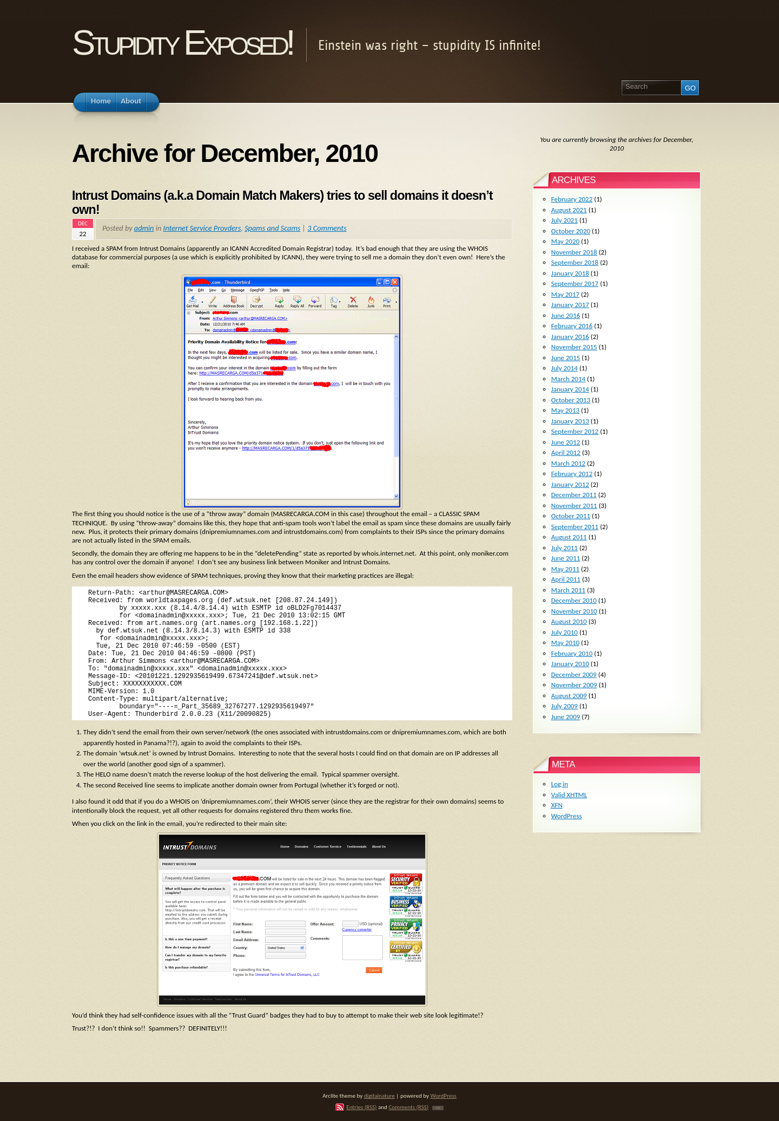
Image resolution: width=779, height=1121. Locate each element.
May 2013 (565, 410)
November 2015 (574, 347)
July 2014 (564, 368)
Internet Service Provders (202, 228)
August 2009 (569, 696)
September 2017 (574, 283)
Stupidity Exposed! (182, 42)
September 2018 (574, 262)
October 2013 (570, 400)
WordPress (566, 816)
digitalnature (379, 1095)
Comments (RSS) (408, 1107)
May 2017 (565, 294)
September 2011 (574, 527)
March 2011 (568, 590)
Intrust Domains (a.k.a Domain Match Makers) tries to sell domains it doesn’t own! (282, 202)
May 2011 (565, 569)
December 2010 (574, 600)
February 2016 (571, 326)
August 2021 (569, 210)
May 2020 (565, 241)
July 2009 (564, 706)
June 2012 (565, 442)
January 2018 (570, 273)
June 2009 (565, 717)
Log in (559, 784)
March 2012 (568, 463)
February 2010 (571, 653)
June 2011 (565, 558)
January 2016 (570, 337)
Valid (569, 795)
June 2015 (565, 358)
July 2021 (564, 220)
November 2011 (574, 505)
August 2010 (569, 621)
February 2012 (571, 474)
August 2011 (569, 537)
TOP (437, 1108)
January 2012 (570, 484)
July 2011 (564, 548)
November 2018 (574, 252)
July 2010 (564, 632)
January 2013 (570, 421)
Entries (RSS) (361, 1107)
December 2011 (574, 495)
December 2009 (574, 674)
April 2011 (565, 579)
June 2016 (565, 315)
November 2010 (574, 611)
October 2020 (570, 231)
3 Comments (326, 228)
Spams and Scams (272, 228)
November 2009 (574, 685)
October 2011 (570, 516)
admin (144, 228)
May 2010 (565, 642)
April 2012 (565, 452)
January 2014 (570, 389)
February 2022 (571, 199)
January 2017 (570, 305)
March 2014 (568, 379)
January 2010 (570, 664)
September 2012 (574, 431)
